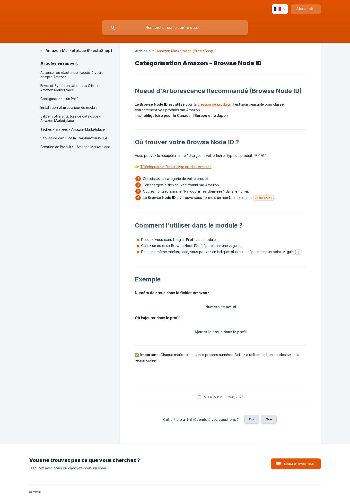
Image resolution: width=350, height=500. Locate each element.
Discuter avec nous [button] (299, 464)
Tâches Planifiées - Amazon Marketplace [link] (72, 129)
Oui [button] (251, 419)
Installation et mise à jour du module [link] (68, 108)
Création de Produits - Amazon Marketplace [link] (75, 147)
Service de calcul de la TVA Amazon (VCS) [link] (73, 138)
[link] (76, 50)
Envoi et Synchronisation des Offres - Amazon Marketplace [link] (70, 88)
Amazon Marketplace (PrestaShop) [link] (186, 51)
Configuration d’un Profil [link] (59, 99)
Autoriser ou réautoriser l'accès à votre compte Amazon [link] (71, 75)
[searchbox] (175, 27)
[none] (280, 9)
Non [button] (269, 419)
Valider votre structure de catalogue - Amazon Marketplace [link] (70, 118)
